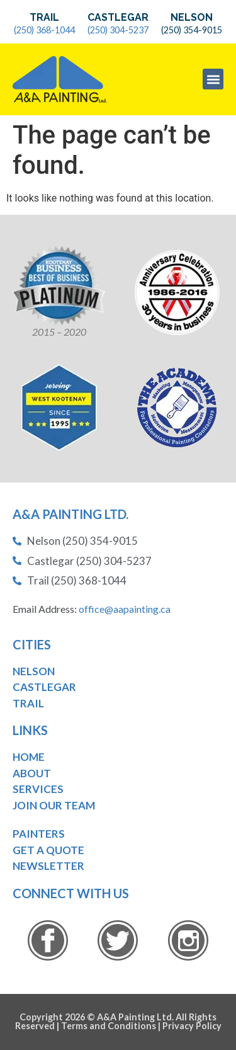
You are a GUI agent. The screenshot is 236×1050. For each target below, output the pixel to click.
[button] (213, 79)
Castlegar (118, 17)
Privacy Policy (192, 1025)
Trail (44, 17)
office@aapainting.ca (125, 609)
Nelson (192, 17)
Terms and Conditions (108, 1025)
